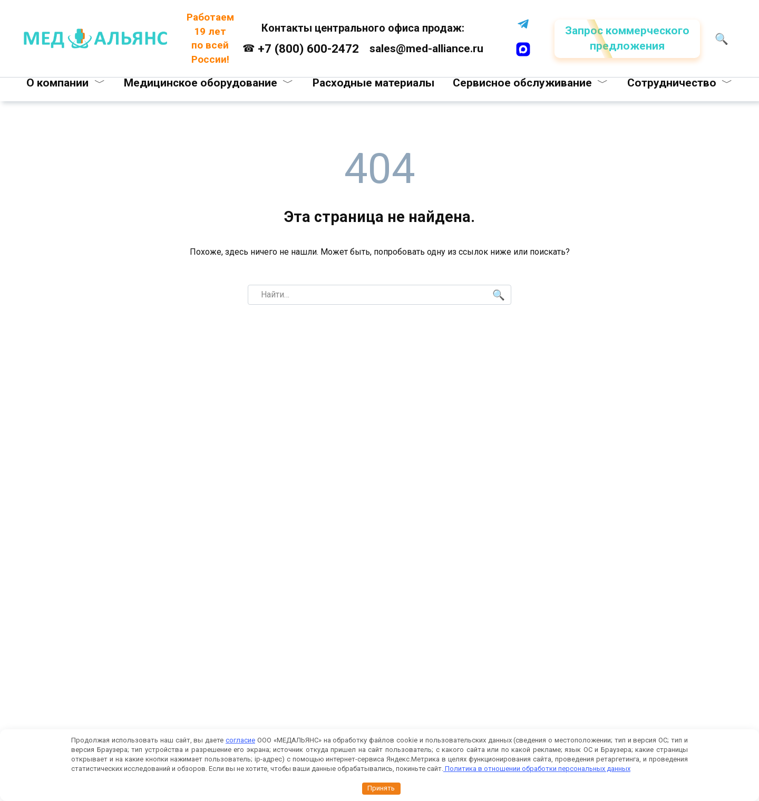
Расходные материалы (373, 82)
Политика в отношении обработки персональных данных (536, 769)
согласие (240, 740)
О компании (57, 82)
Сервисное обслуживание (522, 82)
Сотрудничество (671, 82)
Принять (381, 788)
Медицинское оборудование (200, 82)
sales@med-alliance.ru (426, 48)
